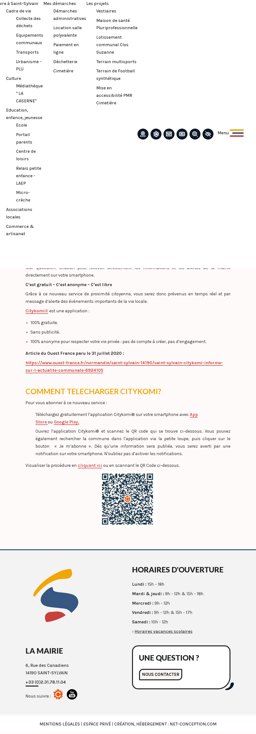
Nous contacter (160, 674)
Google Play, (66, 421)
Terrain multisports (116, 61)
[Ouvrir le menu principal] (230, 133)
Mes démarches (59, 3)
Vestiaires (106, 10)
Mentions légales (60, 724)
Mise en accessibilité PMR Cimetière (114, 95)
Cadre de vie (18, 10)
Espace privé (97, 724)
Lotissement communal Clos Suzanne (112, 45)
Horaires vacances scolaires (163, 631)
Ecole (21, 125)
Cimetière (63, 70)
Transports (27, 52)
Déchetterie (65, 61)
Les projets (97, 3)
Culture (13, 78)
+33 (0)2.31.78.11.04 (46, 682)
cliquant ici (90, 465)
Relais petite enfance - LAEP (28, 176)
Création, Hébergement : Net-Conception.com (165, 724)
